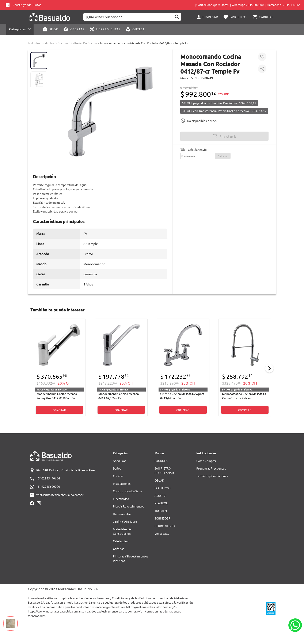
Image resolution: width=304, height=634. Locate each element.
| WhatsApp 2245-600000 (247, 5)
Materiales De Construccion (122, 531)
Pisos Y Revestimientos (128, 506)
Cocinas (63, 43)
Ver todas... (162, 533)
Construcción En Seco (127, 491)
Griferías (118, 549)
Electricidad (121, 499)
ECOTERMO (163, 488)
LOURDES (161, 461)
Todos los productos (41, 43)
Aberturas (119, 461)
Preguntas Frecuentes (211, 468)
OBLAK (159, 480)
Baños (117, 468)
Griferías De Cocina (84, 43)
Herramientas (122, 514)
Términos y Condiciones (212, 476)
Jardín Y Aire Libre (125, 521)
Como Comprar (206, 461)
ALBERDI (160, 495)
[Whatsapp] (295, 625)
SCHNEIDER (162, 518)
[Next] (269, 368)
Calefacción (121, 541)
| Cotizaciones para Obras (211, 5)
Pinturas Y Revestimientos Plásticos (130, 558)
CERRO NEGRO (165, 526)
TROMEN (161, 511)
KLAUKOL (161, 503)
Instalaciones (121, 483)
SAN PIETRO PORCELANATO (165, 470)
